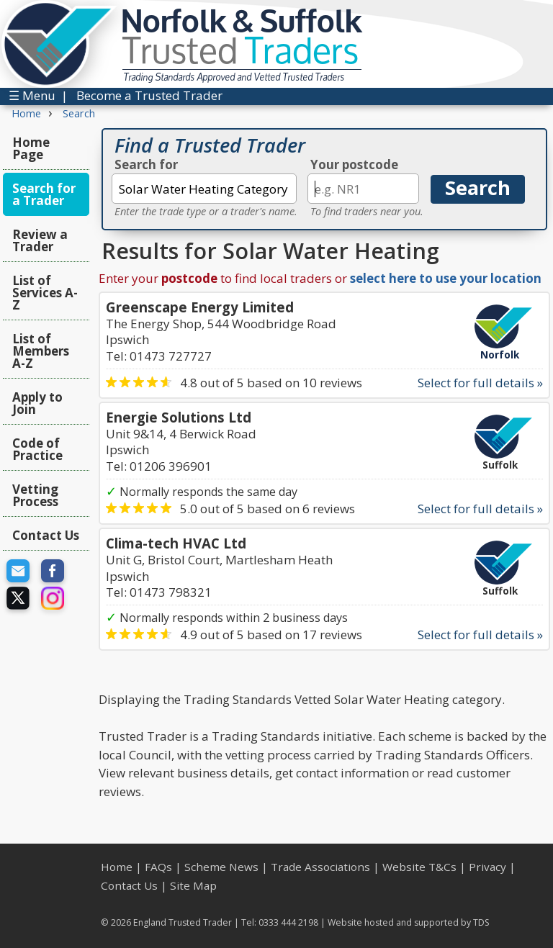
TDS (481, 922)
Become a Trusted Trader (149, 95)
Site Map (193, 885)
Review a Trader (40, 240)
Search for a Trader (44, 194)
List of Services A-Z (45, 292)
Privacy (487, 866)
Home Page (31, 148)
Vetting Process (35, 495)
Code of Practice (37, 449)
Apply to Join (37, 403)
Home (116, 866)
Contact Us (45, 535)
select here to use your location (445, 278)
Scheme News (221, 866)
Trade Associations (320, 866)
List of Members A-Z (40, 350)
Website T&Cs (419, 866)
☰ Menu (32, 95)
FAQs (158, 866)
